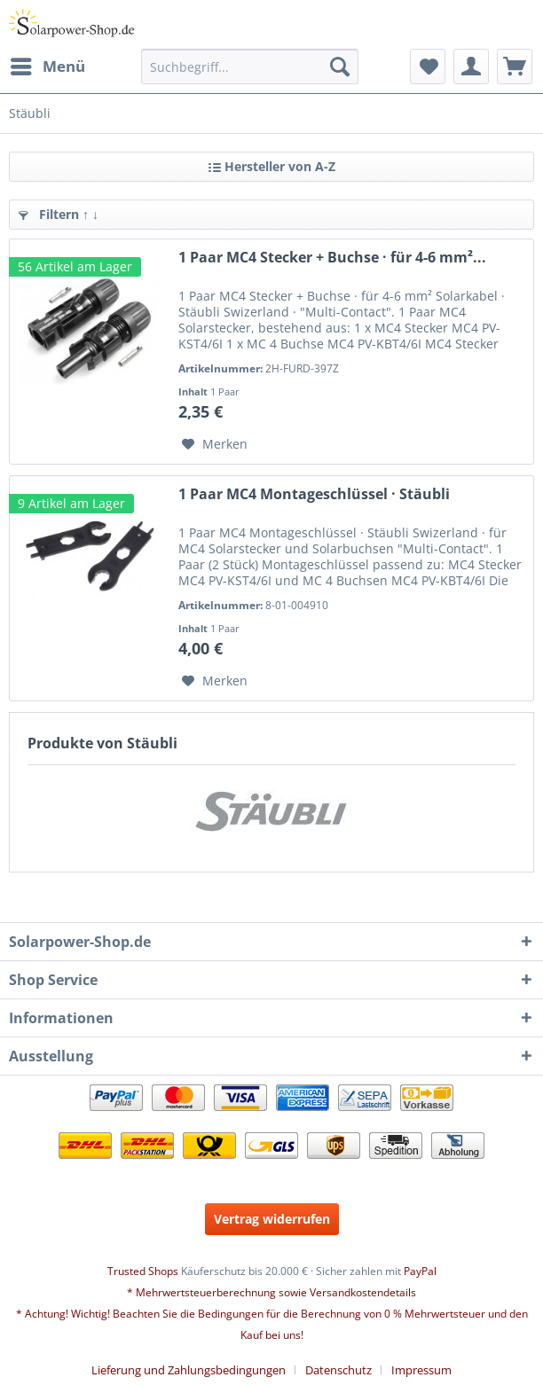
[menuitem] (47, 66)
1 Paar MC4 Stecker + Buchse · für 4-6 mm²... (332, 257)
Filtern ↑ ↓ (58, 214)
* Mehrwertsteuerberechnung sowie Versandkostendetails (271, 1292)
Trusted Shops (142, 1271)
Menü (48, 64)
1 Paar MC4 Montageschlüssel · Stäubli (314, 494)
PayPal (420, 1271)
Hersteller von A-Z (272, 166)
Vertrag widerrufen (272, 1218)
